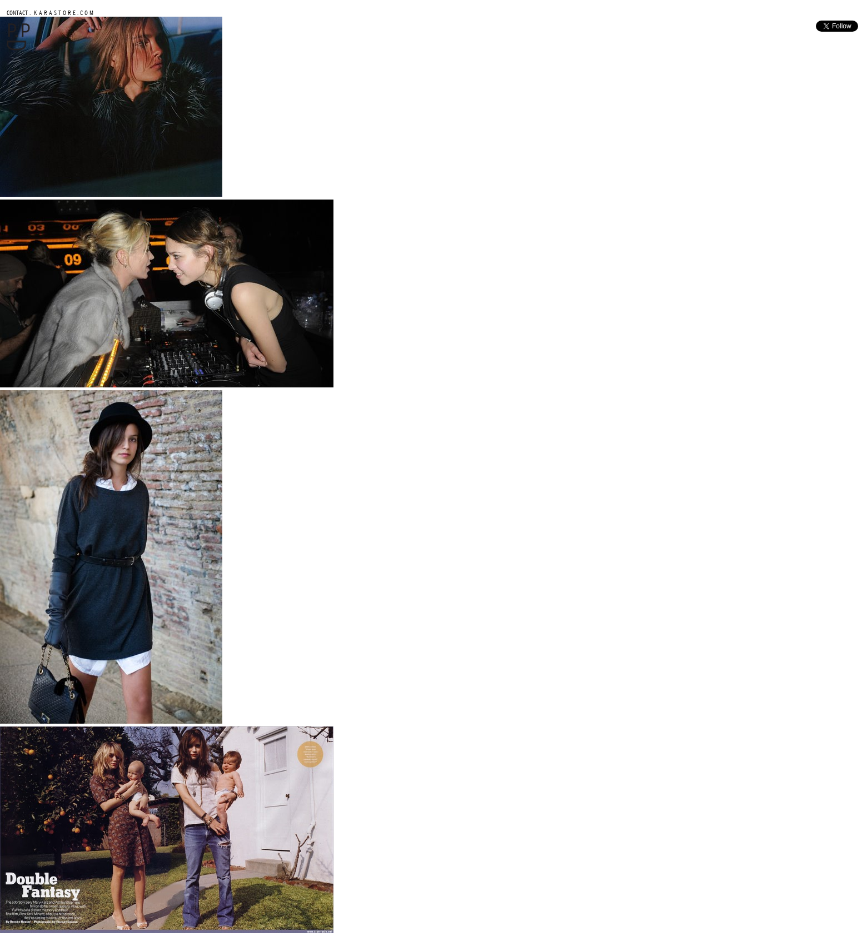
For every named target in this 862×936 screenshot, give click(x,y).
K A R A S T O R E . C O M (62, 12)
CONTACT (17, 12)
